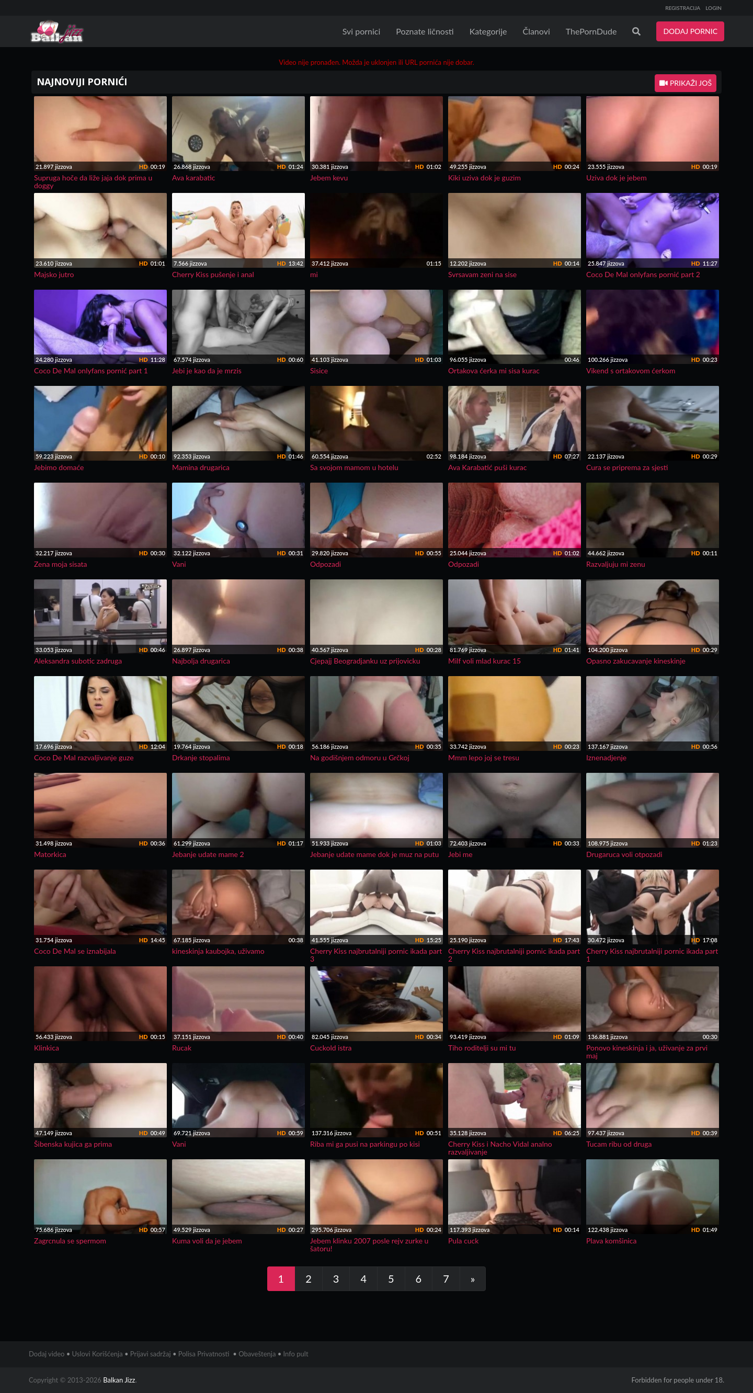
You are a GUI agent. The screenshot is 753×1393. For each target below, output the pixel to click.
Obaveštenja (257, 1354)
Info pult (296, 1354)
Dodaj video (46, 1354)
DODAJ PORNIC (690, 31)
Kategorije (488, 31)
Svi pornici (362, 31)
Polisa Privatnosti (204, 1354)
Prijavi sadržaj (150, 1354)
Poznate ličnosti (424, 31)
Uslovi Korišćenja (97, 1354)
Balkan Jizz (119, 1380)
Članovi (536, 31)
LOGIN (713, 8)
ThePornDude (591, 31)
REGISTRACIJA (682, 8)
